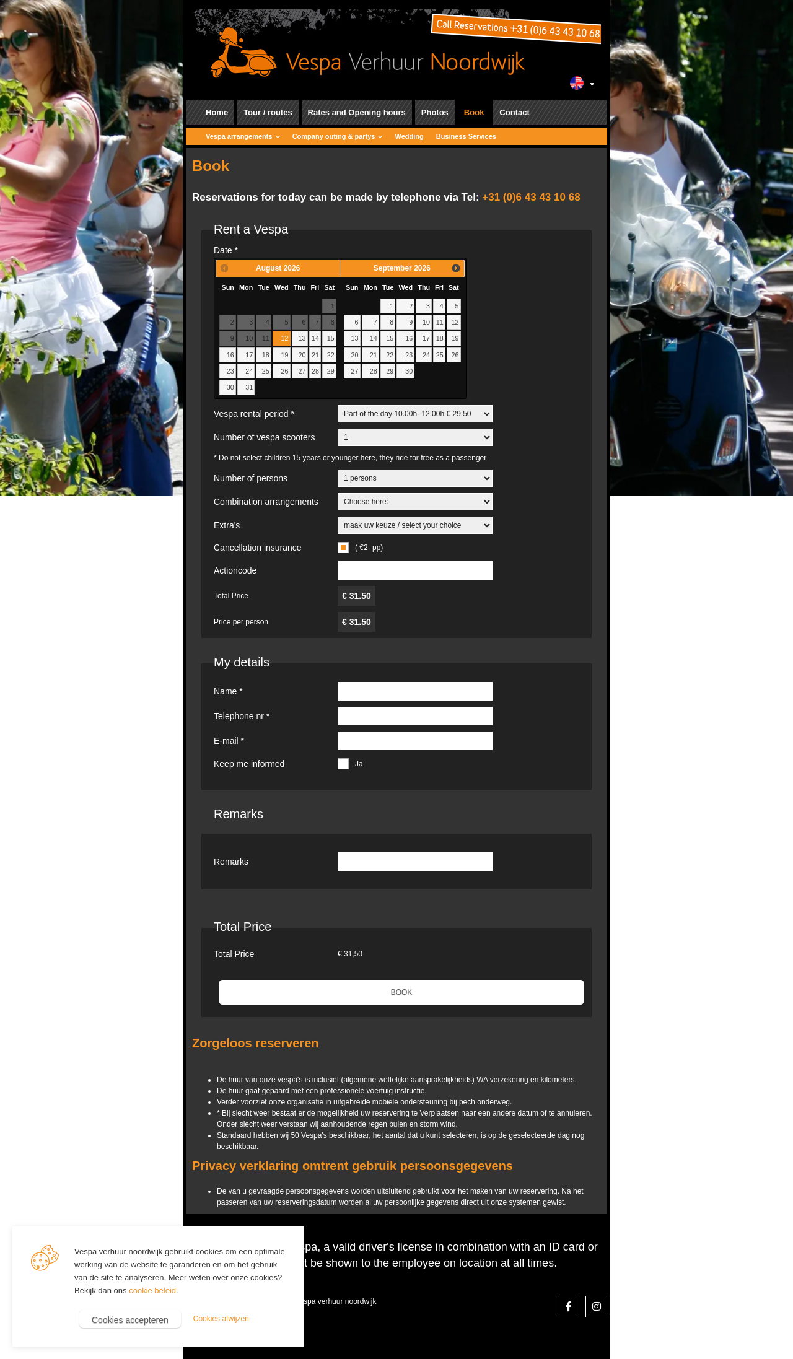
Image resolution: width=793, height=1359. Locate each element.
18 (265, 355)
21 (315, 355)
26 (285, 371)
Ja (359, 763)
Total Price (242, 926)
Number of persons (250, 478)
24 (249, 371)
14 (315, 338)
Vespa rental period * (254, 414)
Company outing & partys (333, 136)
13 (301, 338)
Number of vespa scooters (264, 437)
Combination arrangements (266, 502)
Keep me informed (249, 764)
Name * (228, 691)
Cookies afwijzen (221, 1318)
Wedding (409, 136)
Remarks (231, 862)
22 (331, 355)
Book (474, 112)
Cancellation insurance (258, 548)
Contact (514, 112)
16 (230, 355)
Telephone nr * (241, 716)
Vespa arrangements (239, 136)
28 (315, 371)
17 (249, 355)
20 (301, 355)
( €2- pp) (369, 547)
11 (440, 322)
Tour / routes (267, 112)
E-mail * (229, 741)
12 (285, 338)
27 (301, 371)
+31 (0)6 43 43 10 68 (531, 197)
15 (331, 338)
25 (265, 371)
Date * (226, 250)
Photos (435, 112)
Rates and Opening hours (357, 112)
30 (230, 387)
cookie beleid (152, 1290)
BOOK (402, 992)
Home (217, 112)
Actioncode (235, 570)
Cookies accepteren (130, 1320)
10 (426, 322)
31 (249, 387)
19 (285, 355)
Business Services (466, 136)
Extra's (227, 525)
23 (230, 371)
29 (331, 371)
